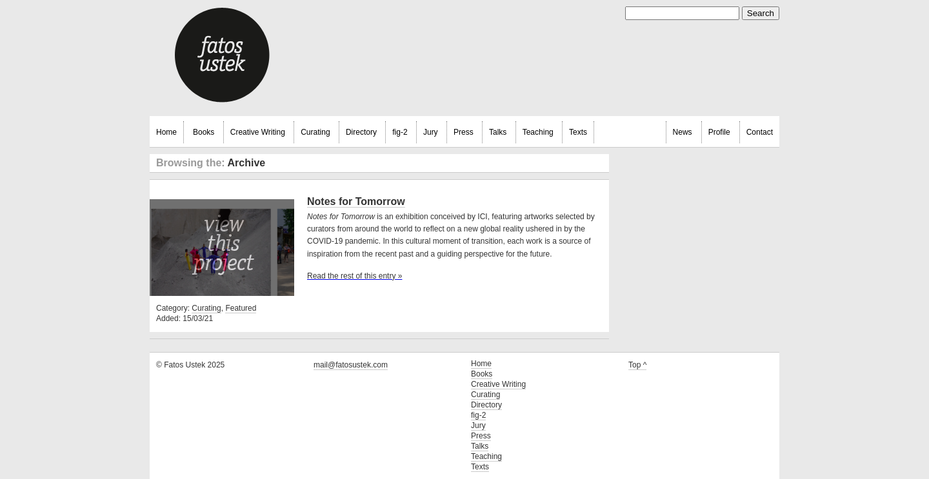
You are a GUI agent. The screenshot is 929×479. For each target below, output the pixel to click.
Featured (240, 308)
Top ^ (637, 364)
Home (166, 132)
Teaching (538, 132)
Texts (578, 132)
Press (464, 132)
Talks (497, 132)
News (682, 132)
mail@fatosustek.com (351, 364)
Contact (759, 132)
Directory (361, 132)
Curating (315, 132)
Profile (719, 132)
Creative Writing (257, 132)
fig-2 (399, 132)
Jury (430, 132)
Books (203, 132)
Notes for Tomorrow (356, 201)
